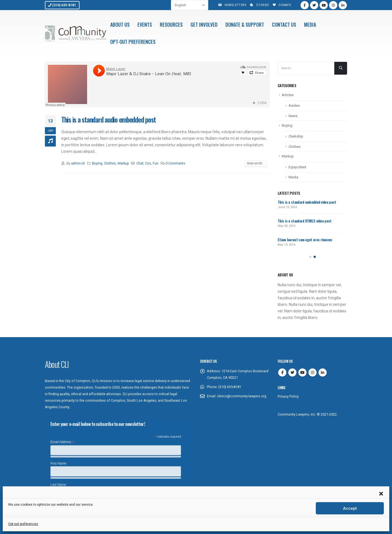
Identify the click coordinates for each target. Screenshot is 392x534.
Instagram (312, 372)
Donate (281, 5)
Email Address (62, 442)
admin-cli (78, 163)
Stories (259, 5)
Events (144, 24)
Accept (350, 508)
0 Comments (175, 163)
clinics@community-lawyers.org (241, 396)
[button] (381, 493)
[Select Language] (189, 5)
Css (148, 163)
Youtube (302, 372)
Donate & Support (244, 24)
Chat (139, 163)
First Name (58, 463)
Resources (171, 24)
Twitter (292, 372)
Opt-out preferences (23, 524)
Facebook (282, 372)
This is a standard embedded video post (307, 202)
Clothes (110, 163)
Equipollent (297, 167)
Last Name (58, 485)
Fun (155, 163)
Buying (97, 163)
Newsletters (232, 5)
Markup (123, 163)
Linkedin (322, 372)
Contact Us (284, 24)
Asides (294, 105)
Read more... (256, 163)
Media (310, 24)
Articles (288, 95)
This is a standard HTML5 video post (305, 221)
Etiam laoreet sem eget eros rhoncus (305, 239)
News (293, 116)
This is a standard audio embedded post (108, 119)
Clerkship (296, 136)
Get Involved (204, 24)
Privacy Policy (288, 396)
